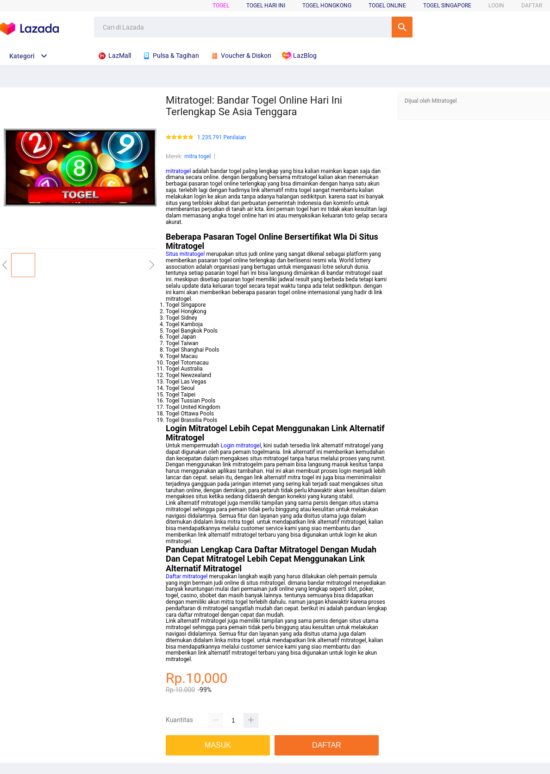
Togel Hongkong (326, 5)
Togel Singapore (447, 5)
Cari (402, 27)
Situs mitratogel (185, 254)
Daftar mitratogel (186, 576)
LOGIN (496, 5)
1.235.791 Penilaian (221, 138)
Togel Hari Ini (265, 5)
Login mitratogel (241, 445)
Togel (220, 5)
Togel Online (387, 5)
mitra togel (197, 156)
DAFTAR (531, 5)
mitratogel (178, 171)
